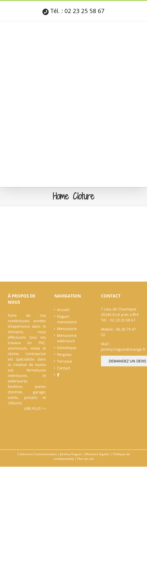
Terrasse (64, 361)
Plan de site (85, 459)
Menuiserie (67, 328)
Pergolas (64, 354)
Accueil (63, 309)
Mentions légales (97, 454)
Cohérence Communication (37, 454)
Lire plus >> (35, 408)
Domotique (66, 347)
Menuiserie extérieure (67, 338)
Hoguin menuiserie (67, 319)
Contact (63, 368)
